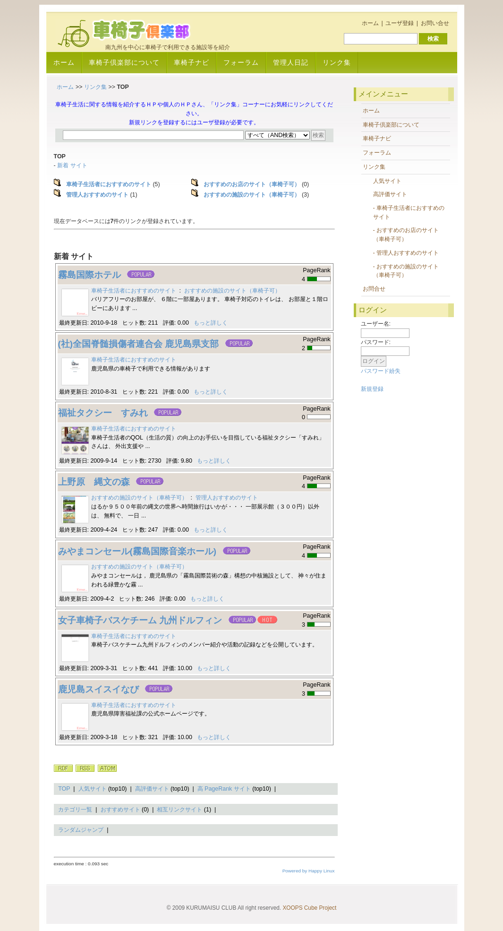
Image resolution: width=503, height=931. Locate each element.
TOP (64, 788)
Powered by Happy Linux (308, 870)
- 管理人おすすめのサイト (406, 253)
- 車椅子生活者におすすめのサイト (409, 212)
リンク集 (337, 62)
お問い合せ (435, 23)
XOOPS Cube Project (309, 908)
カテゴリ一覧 (75, 809)
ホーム (370, 23)
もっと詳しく (211, 322)
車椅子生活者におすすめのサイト (133, 290)
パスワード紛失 (381, 371)
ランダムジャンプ (80, 830)
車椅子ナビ (191, 62)
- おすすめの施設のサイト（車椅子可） (406, 271)
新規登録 (372, 389)
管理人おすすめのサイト (227, 497)
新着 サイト (72, 165)
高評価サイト (152, 788)
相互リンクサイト (179, 809)
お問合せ (374, 288)
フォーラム (241, 62)
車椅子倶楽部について (124, 62)
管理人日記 (290, 62)
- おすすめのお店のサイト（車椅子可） (406, 234)
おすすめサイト (120, 809)
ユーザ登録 (399, 23)
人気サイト (92, 788)
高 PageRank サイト (224, 788)
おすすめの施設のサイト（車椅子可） (232, 290)
